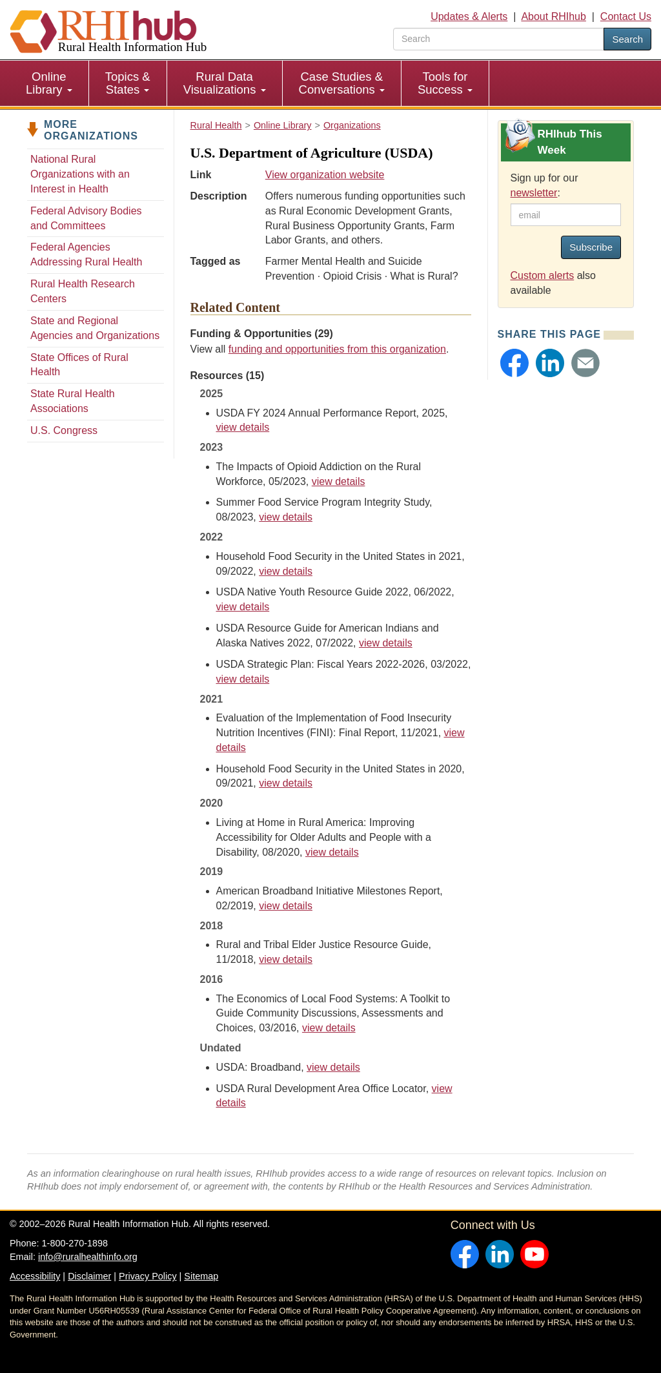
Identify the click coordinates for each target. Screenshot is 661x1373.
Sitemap (201, 1276)
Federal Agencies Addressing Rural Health (86, 254)
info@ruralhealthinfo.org (87, 1257)
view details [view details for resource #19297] (285, 571)
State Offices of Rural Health (79, 365)
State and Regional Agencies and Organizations (94, 328)
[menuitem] (49, 83)
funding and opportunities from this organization (337, 349)
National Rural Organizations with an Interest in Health (80, 174)
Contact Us (625, 16)
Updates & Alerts (469, 16)
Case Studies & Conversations (342, 83)
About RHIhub (553, 16)
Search (627, 39)
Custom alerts (543, 275)
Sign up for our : (544, 185)
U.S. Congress (63, 430)
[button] (514, 363)
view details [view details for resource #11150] (333, 1067)
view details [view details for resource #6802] (329, 1027)
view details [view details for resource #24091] (243, 679)
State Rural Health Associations (72, 401)
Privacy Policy (148, 1276)
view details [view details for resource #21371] (285, 516)
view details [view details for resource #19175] (243, 606)
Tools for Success (445, 83)
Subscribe (591, 247)
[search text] (498, 39)
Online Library (49, 83)
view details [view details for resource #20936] (338, 481)
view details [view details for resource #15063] (332, 852)
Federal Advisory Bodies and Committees (86, 218)
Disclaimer (89, 1276)
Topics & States (127, 83)
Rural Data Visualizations (224, 83)
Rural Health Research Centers (82, 291)
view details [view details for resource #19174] (385, 642)
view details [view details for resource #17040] (285, 783)
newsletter (534, 192)
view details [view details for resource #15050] (285, 959)
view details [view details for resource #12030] (285, 905)
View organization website (325, 174)
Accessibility (35, 1276)
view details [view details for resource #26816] (243, 427)
